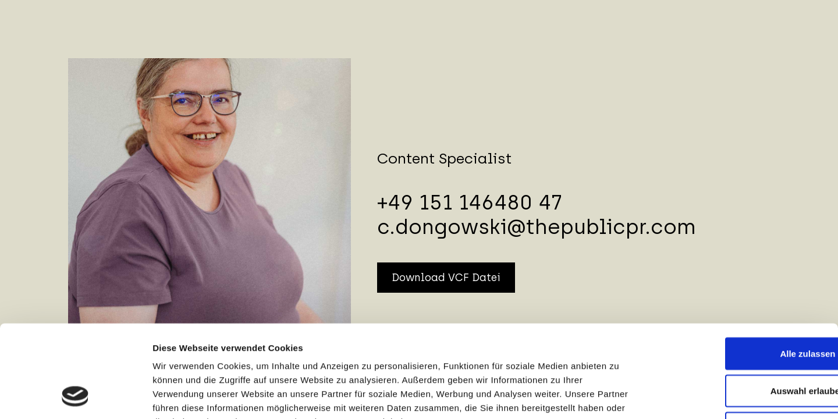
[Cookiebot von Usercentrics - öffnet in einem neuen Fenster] (75, 396)
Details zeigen (619, 396)
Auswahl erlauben (741, 305)
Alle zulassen (740, 268)
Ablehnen (741, 342)
